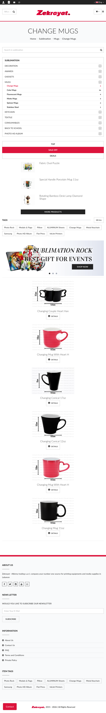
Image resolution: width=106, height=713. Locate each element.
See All (99, 220)
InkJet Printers (56, 233)
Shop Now (82, 267)
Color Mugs (54, 90)
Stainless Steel (54, 107)
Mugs (56, 38)
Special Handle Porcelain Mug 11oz (58, 179)
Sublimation (45, 38)
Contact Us (10, 645)
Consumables (12, 123)
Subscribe (10, 619)
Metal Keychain (93, 227)
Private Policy (11, 660)
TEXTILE (8, 117)
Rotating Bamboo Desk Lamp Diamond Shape (61, 197)
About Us (9, 640)
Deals (53, 156)
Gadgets (9, 77)
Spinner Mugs (54, 103)
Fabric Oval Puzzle (49, 163)
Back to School (13, 128)
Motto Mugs (54, 99)
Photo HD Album (14, 133)
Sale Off (52, 150)
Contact (10, 706)
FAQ (7, 650)
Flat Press (41, 233)
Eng (100, 2)
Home (33, 38)
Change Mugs (54, 86)
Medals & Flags (25, 227)
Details (53, 316)
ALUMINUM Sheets (56, 227)
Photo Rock (9, 227)
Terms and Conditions (14, 655)
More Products (53, 212)
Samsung (8, 233)
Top (53, 144)
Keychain (10, 112)
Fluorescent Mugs (54, 94)
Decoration (11, 66)
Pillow (39, 227)
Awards (9, 71)
